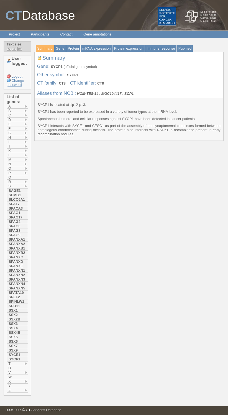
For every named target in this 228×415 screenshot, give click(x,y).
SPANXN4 (17, 284)
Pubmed (185, 48)
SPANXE (16, 266)
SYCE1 (14, 355)
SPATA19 (16, 293)
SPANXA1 (17, 239)
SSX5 (13, 337)
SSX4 (13, 328)
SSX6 (13, 341)
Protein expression (128, 48)
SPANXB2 (17, 253)
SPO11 (14, 306)
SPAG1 (14, 213)
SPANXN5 (17, 288)
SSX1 (13, 310)
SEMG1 (15, 195)
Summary (44, 48)
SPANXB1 (17, 248)
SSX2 (13, 315)
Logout (17, 76)
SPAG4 (14, 222)
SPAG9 (14, 235)
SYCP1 (14, 359)
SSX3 (13, 324)
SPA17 (14, 204)
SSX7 (13, 346)
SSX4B (14, 332)
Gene (60, 48)
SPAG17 (15, 217)
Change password (15, 82)
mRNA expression (96, 48)
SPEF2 (14, 297)
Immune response (161, 48)
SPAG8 (14, 230)
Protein (73, 48)
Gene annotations (97, 34)
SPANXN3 (17, 279)
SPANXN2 (17, 275)
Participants (40, 34)
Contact (66, 34)
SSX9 (13, 350)
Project (14, 34)
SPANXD (16, 261)
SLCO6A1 (17, 199)
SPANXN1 (17, 270)
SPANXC (16, 257)
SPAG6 (14, 226)
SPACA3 (16, 208)
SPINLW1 (16, 301)
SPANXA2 (17, 244)
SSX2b (14, 319)
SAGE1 (15, 191)
